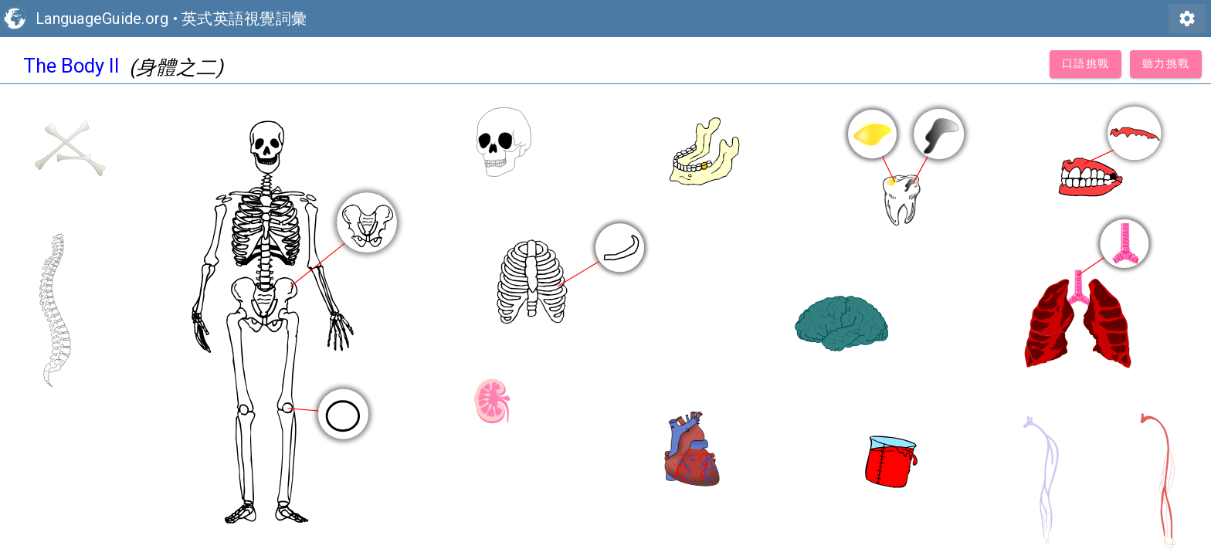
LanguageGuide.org (102, 18)
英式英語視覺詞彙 (244, 18)
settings (1187, 18)
